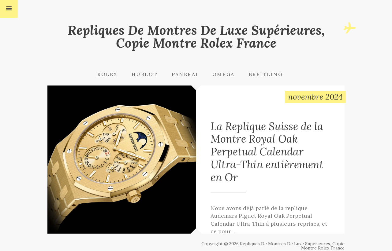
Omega (223, 74)
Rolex (107, 74)
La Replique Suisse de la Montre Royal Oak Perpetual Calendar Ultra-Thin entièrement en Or (270, 157)
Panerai (185, 74)
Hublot (145, 74)
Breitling (266, 74)
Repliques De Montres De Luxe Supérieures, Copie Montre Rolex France (196, 36)
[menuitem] (113, 74)
